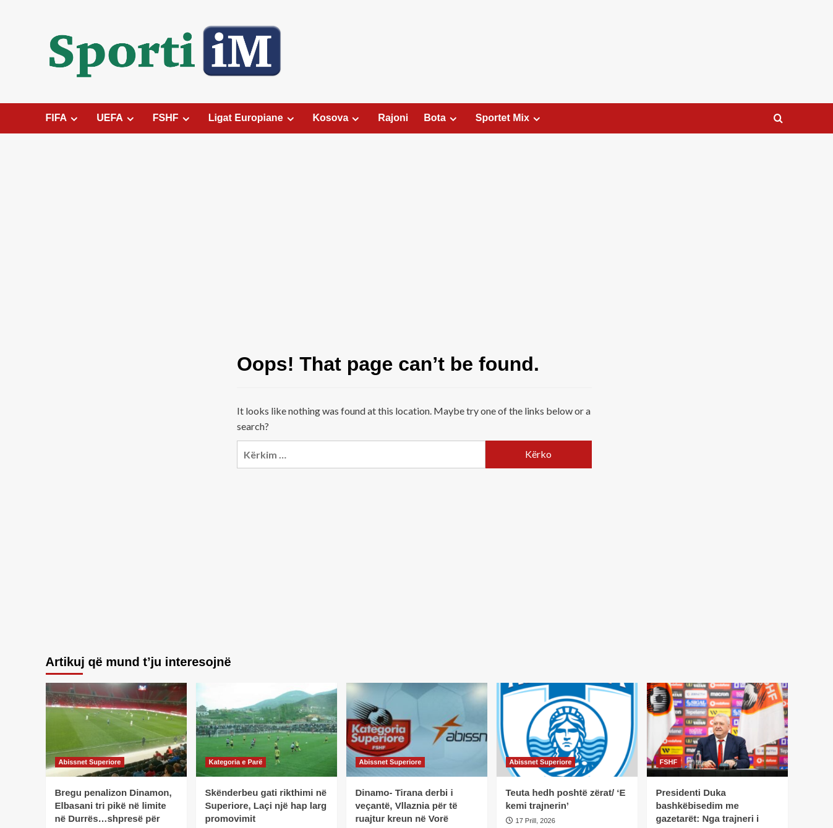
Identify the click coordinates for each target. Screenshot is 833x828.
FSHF (173, 118)
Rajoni (393, 117)
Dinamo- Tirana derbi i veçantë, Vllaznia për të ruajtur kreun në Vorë (407, 805)
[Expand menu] (74, 119)
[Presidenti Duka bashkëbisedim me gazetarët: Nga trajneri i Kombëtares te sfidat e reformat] (717, 730)
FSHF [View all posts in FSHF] (669, 762)
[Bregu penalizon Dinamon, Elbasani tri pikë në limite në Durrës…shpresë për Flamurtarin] (116, 730)
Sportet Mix (510, 118)
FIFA (64, 118)
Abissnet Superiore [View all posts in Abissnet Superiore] (90, 762)
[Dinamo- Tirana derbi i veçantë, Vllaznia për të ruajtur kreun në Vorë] (416, 730)
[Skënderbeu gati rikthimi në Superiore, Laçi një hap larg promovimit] (266, 730)
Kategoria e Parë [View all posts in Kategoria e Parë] (236, 762)
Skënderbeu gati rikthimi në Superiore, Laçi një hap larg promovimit (266, 805)
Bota (442, 118)
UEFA (116, 118)
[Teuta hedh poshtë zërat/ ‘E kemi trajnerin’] (567, 730)
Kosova (338, 118)
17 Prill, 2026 (535, 820)
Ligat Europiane (252, 118)
